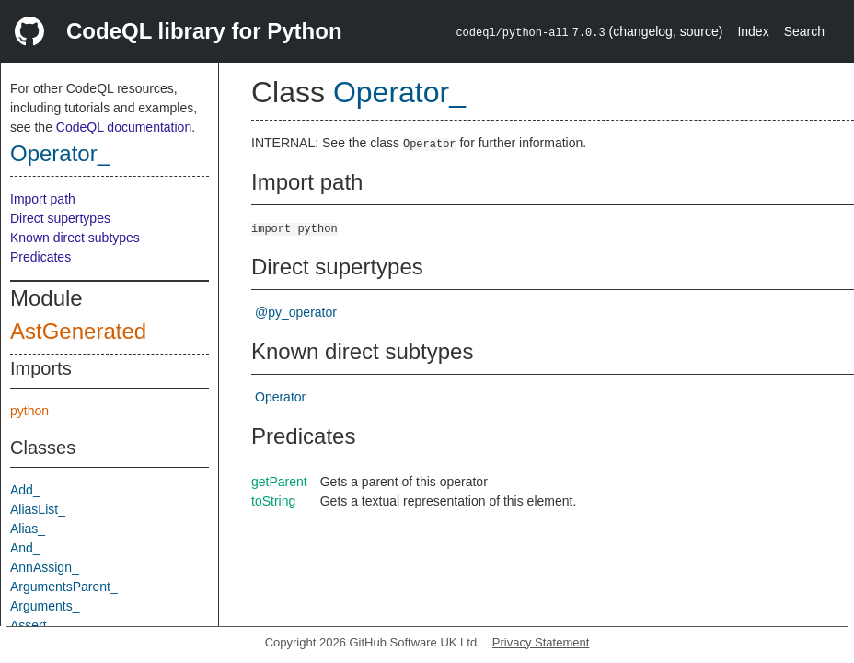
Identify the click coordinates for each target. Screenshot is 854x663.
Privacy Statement (541, 642)
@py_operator (296, 312)
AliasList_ (37, 509)
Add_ (25, 490)
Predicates (40, 257)
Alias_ (27, 528)
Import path (42, 199)
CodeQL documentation (123, 127)
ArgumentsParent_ (64, 586)
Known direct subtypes (75, 237)
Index (752, 31)
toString (273, 501)
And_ (25, 548)
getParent (279, 481)
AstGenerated (78, 331)
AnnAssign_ (44, 567)
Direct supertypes (60, 218)
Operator (280, 397)
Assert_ (31, 625)
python (29, 410)
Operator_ (60, 153)
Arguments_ (44, 606)
